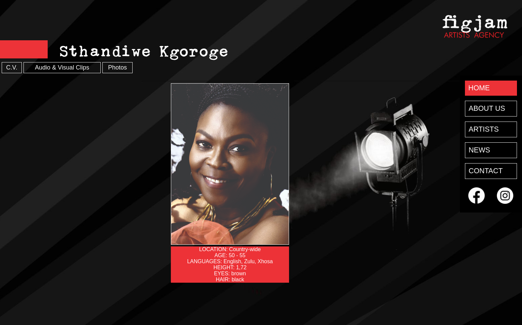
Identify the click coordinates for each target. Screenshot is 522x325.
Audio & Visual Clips (62, 67)
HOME (479, 88)
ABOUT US (487, 108)
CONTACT (486, 171)
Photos (117, 67)
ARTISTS (484, 129)
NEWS (479, 150)
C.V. (11, 67)
